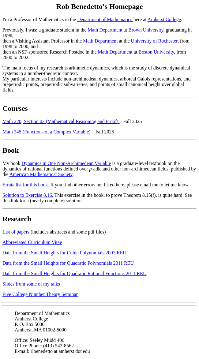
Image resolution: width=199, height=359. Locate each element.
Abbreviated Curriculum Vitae (32, 242)
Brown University (145, 29)
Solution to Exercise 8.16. (27, 195)
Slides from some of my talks (31, 283)
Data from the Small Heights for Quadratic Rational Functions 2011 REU (74, 273)
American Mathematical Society (41, 174)
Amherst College (164, 19)
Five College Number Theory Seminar (40, 294)
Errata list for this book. (25, 184)
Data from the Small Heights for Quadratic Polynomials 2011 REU (68, 263)
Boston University (156, 51)
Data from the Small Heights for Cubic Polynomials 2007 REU (64, 252)
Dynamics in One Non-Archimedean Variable (66, 163)
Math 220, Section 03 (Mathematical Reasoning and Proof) (61, 121)
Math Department (105, 29)
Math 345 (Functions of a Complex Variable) (47, 131)
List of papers (15, 231)
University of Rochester (154, 40)
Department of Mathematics (105, 19)
